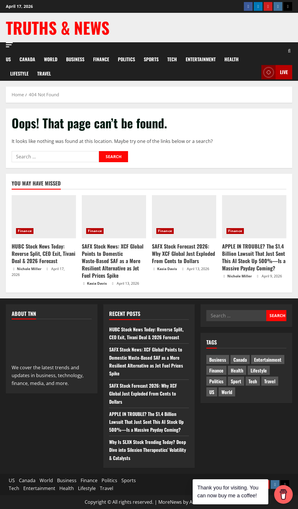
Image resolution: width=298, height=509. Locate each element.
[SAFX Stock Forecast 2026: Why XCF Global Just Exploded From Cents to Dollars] (184, 216)
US (8, 59)
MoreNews (170, 502)
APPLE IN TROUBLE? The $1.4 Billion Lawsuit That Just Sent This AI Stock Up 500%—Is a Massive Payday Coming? (253, 257)
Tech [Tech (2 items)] (253, 381)
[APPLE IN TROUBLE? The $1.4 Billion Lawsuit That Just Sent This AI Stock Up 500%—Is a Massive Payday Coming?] (254, 216)
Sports (151, 59)
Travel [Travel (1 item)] (269, 381)
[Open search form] (289, 50)
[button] (9, 44)
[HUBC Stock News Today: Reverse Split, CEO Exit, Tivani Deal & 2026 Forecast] (44, 216)
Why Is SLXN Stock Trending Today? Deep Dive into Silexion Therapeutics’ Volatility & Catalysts (147, 449)
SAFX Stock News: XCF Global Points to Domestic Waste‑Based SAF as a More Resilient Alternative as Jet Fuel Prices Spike (112, 260)
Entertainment (201, 59)
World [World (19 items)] (226, 392)
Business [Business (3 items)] (217, 359)
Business (75, 59)
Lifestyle (19, 73)
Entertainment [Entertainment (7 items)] (267, 359)
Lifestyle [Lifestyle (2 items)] (259, 370)
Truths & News (57, 27)
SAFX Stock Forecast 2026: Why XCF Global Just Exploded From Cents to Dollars (183, 253)
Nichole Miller (29, 268)
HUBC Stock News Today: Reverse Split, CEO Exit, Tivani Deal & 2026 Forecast (43, 253)
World (50, 59)
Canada (27, 59)
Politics (126, 59)
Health (231, 59)
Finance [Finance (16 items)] (216, 370)
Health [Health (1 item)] (237, 370)
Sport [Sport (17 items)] (236, 381)
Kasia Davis (97, 283)
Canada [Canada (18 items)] (240, 359)
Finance (101, 59)
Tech (172, 59)
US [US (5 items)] (211, 392)
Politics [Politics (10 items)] (216, 381)
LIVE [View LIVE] (274, 72)
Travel (44, 73)
